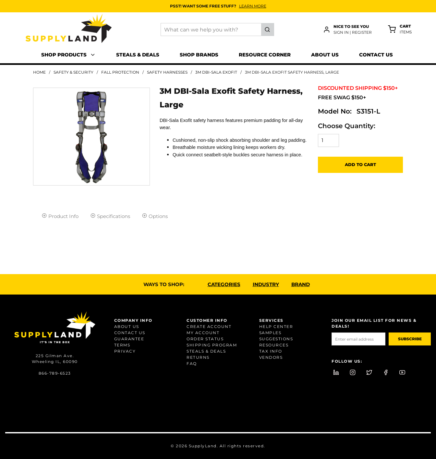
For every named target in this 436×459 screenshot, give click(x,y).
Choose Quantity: (346, 126)
